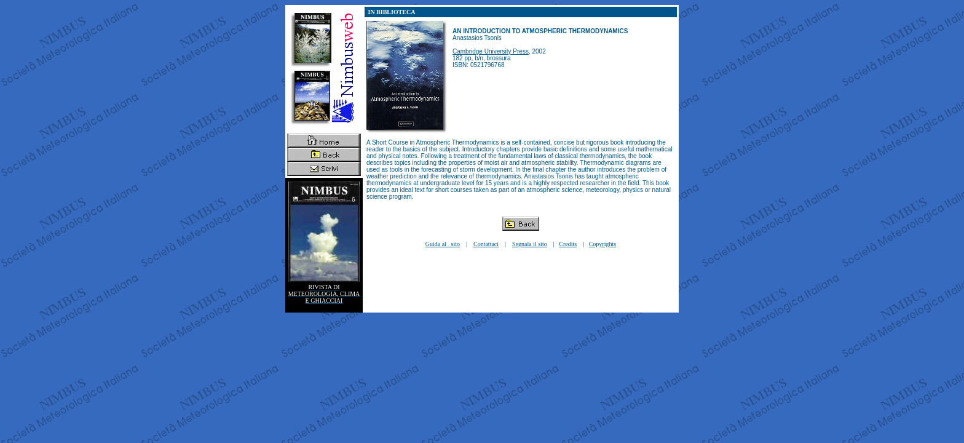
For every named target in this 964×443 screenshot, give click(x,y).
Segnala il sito (529, 244)
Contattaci (486, 244)
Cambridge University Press (490, 51)
